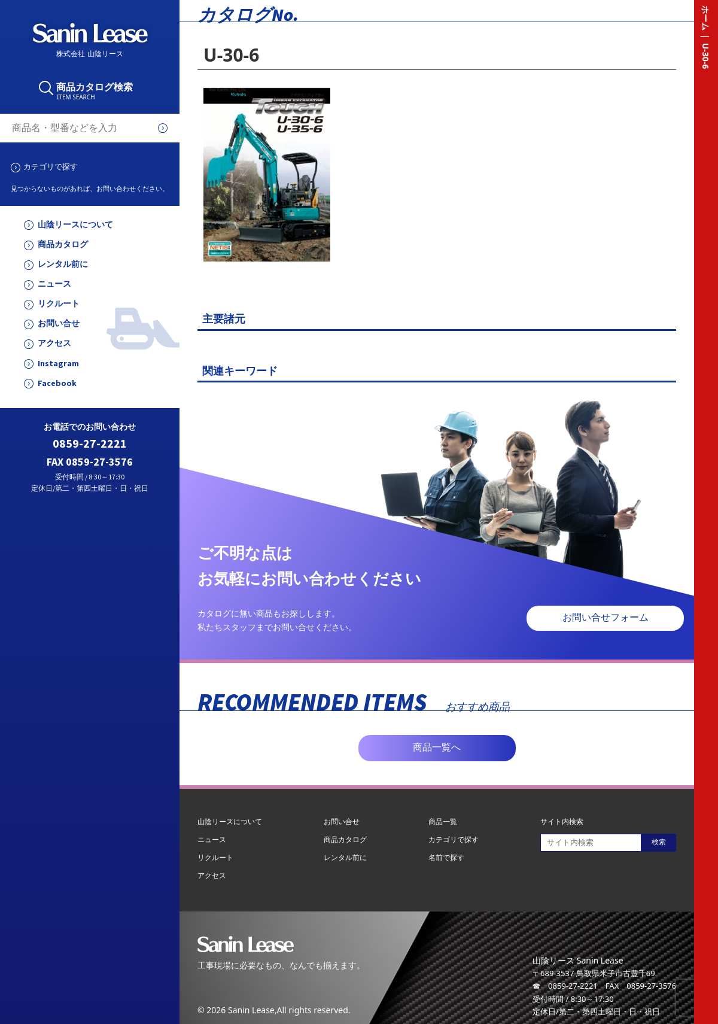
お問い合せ (59, 323)
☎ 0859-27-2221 (565, 985)
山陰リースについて (75, 224)
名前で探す (446, 857)
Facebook (57, 383)
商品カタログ (63, 244)
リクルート (59, 303)
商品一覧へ (437, 747)
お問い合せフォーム (605, 617)
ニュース (54, 284)
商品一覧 (442, 821)
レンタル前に (63, 264)
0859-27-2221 (90, 444)
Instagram (58, 363)
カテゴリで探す (50, 166)
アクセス (54, 343)
